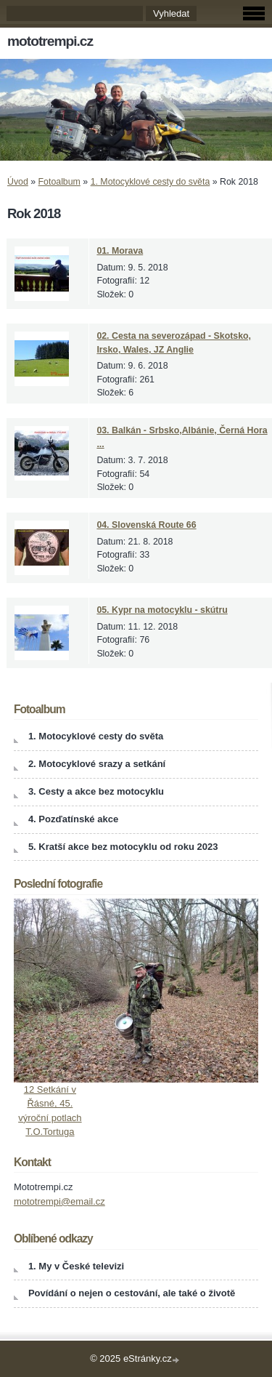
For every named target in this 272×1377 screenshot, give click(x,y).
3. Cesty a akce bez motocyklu (96, 791)
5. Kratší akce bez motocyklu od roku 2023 (123, 846)
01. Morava (119, 251)
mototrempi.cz (50, 41)
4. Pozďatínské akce (73, 819)
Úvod (17, 182)
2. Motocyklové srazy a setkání (96, 763)
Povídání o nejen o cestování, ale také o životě (131, 1293)
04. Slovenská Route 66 (146, 525)
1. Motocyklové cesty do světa (150, 182)
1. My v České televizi (76, 1266)
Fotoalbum (59, 182)
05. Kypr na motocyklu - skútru (161, 610)
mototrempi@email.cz (59, 1201)
